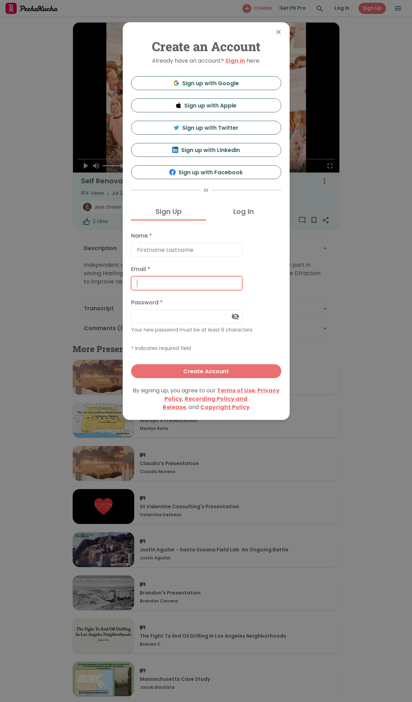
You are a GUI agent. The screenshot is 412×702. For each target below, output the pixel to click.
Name (141, 236)
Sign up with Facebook (206, 172)
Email (140, 269)
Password (147, 302)
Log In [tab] (243, 211)
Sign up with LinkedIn (206, 150)
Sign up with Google (206, 83)
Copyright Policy (225, 407)
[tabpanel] (206, 303)
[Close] (278, 32)
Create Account (206, 371)
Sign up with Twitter (206, 128)
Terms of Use (236, 390)
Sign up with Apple (206, 106)
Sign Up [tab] (168, 211)
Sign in (235, 61)
